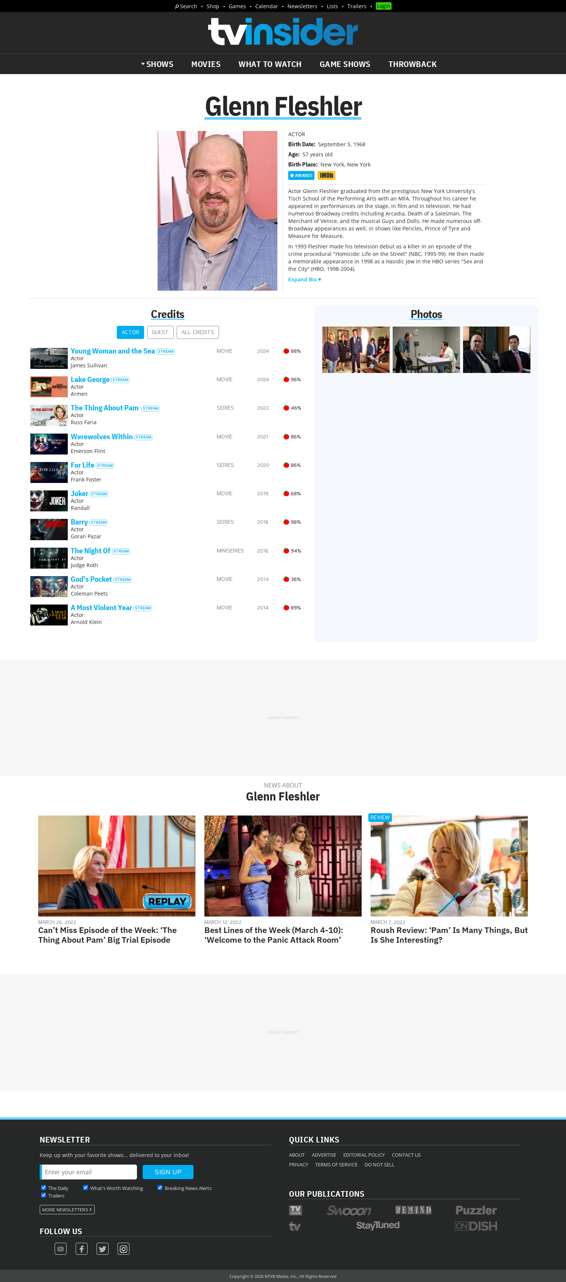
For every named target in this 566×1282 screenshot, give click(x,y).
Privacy (298, 1164)
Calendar (266, 6)
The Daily (58, 1188)
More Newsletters (65, 1209)
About (297, 1154)
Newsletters (302, 6)
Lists (332, 6)
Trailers (356, 6)
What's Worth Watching (116, 1188)
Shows (160, 64)
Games (237, 6)
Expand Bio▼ (305, 279)
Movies (205, 64)
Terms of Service (336, 1164)
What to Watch (270, 64)
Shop (213, 6)
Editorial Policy (364, 1154)
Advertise (324, 1154)
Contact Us (406, 1154)
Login (383, 5)
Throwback (413, 64)
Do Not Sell (380, 1164)
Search (188, 6)
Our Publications (326, 1193)
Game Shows (345, 64)
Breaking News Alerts (188, 1188)
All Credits (198, 332)
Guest (160, 332)
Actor (130, 332)
